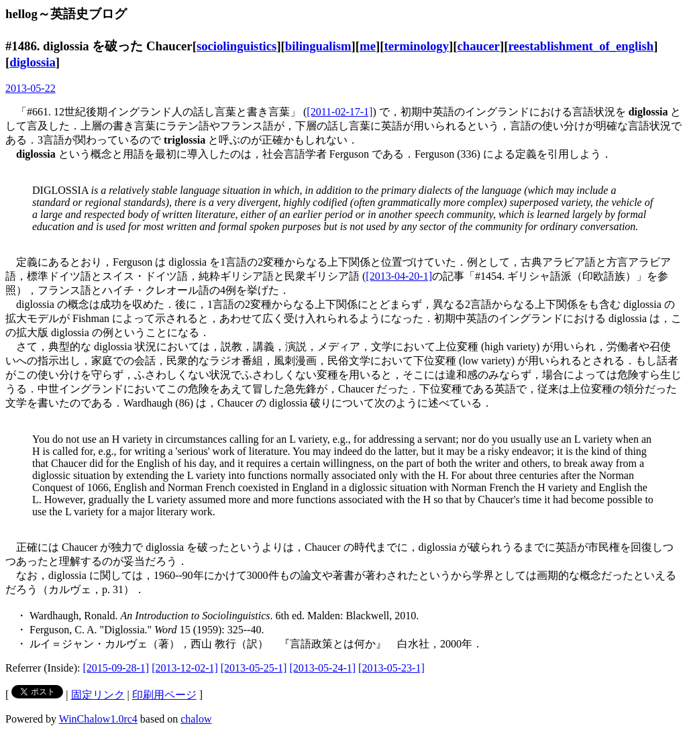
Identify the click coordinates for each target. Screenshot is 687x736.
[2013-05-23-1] (391, 668)
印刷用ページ (164, 694)
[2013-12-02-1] (185, 668)
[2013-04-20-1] (399, 276)
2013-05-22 (30, 88)
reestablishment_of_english (580, 46)
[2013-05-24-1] (322, 668)
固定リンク (98, 694)
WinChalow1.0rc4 (98, 719)
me (368, 46)
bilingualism (318, 46)
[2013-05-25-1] (254, 668)
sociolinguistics (237, 46)
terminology (416, 46)
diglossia (32, 62)
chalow (195, 719)
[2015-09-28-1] (116, 668)
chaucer (479, 46)
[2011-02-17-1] (339, 111)
